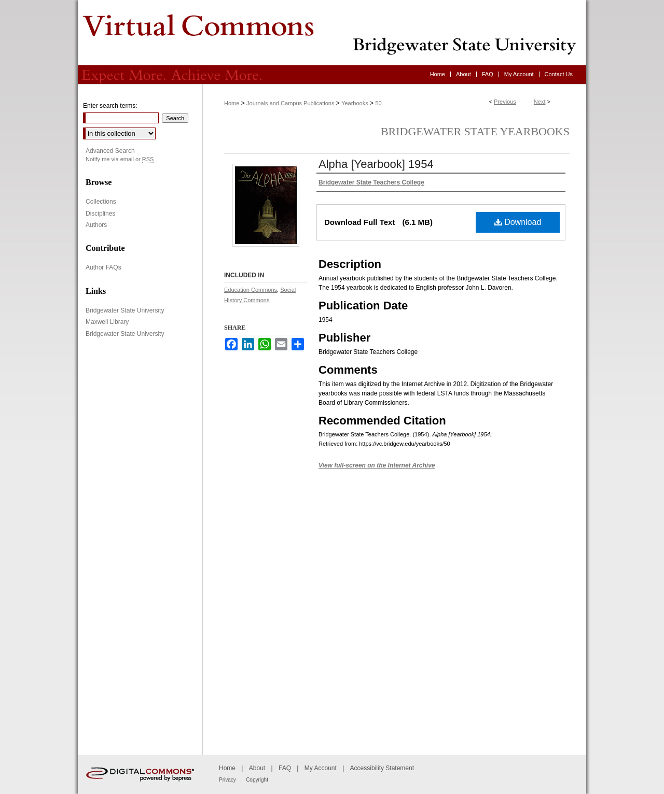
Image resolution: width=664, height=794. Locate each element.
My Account (321, 768)
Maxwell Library (107, 321)
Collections (101, 201)
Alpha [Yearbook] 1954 (376, 164)
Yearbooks (354, 103)
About (257, 768)
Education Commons (250, 290)
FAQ (285, 768)
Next (540, 101)
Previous (505, 101)
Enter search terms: (110, 105)
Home (231, 103)
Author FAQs (103, 267)
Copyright (257, 780)
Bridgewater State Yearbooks (475, 131)
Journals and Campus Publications (290, 103)
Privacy (227, 780)
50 (378, 103)
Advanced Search (110, 150)
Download (518, 222)
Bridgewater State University (125, 310)
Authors (96, 225)
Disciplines (100, 213)
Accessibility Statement (382, 768)
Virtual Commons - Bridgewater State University (332, 32)
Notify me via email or (120, 159)
